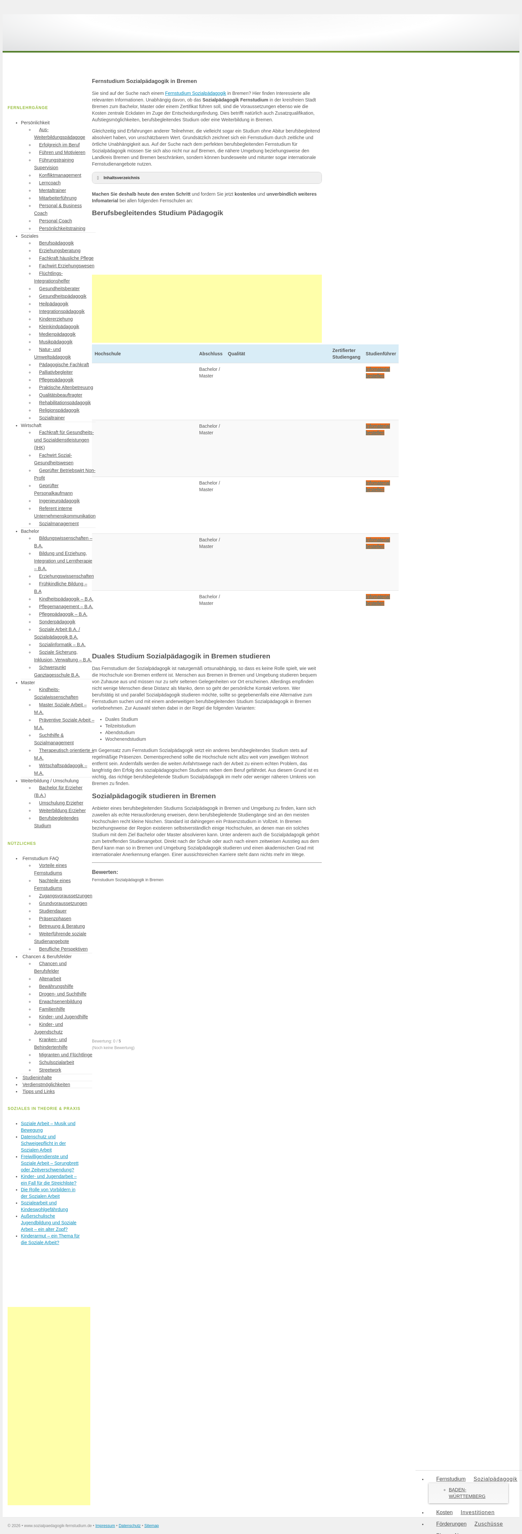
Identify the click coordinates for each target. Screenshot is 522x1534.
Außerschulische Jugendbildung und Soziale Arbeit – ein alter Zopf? (48, 1222)
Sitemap (151, 1525)
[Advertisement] (207, 309)
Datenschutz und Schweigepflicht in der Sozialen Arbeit (43, 1143)
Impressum (105, 1525)
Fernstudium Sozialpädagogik (195, 93)
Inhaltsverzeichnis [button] (117, 178)
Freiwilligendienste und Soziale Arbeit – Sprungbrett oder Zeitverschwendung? (49, 1163)
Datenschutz (130, 1525)
